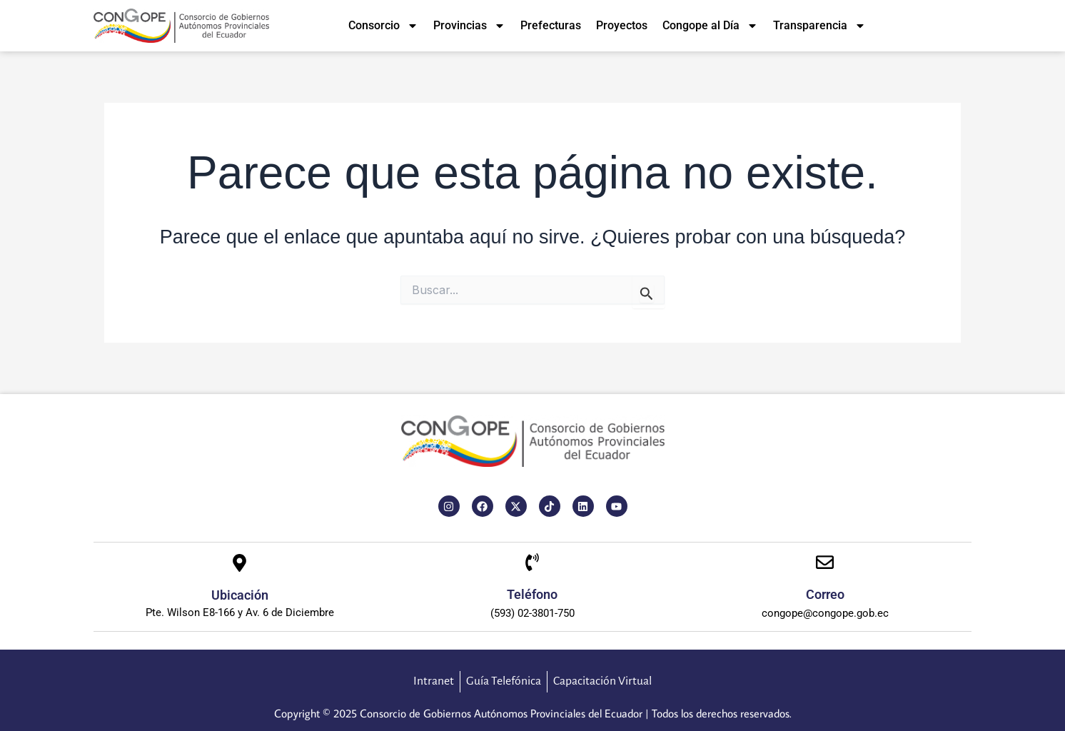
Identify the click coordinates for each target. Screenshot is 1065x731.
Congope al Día (710, 25)
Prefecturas (550, 25)
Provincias (469, 25)
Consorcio (383, 25)
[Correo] (825, 563)
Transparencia (819, 25)
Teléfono (532, 594)
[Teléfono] (532, 563)
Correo (825, 594)
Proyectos (621, 25)
